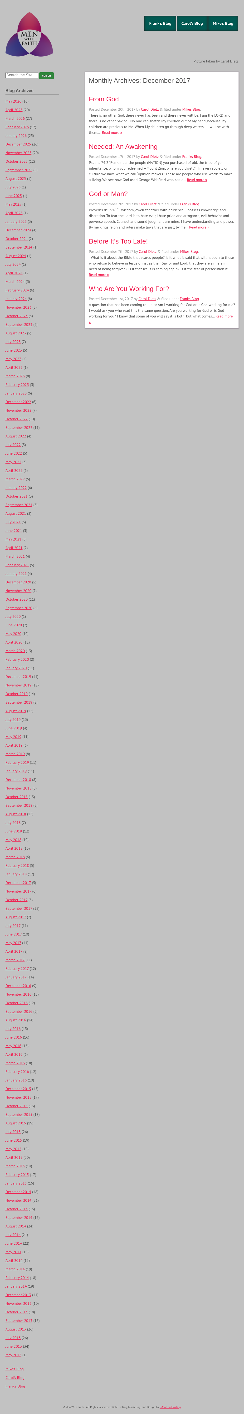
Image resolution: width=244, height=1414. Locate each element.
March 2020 (15, 650)
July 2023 (13, 341)
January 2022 (16, 487)
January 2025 (16, 221)
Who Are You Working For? (129, 288)
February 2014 (17, 1277)
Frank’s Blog (160, 23)
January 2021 (16, 573)
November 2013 (18, 1303)
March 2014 (15, 1269)
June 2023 (13, 350)
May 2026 (13, 101)
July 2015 (13, 1131)
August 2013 (15, 1329)
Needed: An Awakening (123, 146)
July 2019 (13, 719)
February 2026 (17, 127)
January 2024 (16, 298)
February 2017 (17, 968)
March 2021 (15, 556)
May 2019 (13, 736)
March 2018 (15, 856)
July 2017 (12, 925)
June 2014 (13, 1243)
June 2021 (13, 530)
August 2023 (15, 333)
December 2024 (18, 230)
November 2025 (18, 152)
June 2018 (13, 831)
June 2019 (13, 728)
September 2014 (18, 1217)
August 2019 (15, 710)
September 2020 (18, 607)
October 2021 (16, 496)
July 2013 (13, 1337)
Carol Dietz (150, 109)
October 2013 (16, 1312)
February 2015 (17, 1174)
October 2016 (16, 1002)
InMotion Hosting (170, 1407)
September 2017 (18, 908)
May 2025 (13, 204)
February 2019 (17, 762)
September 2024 (18, 247)
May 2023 (13, 358)
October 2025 (16, 161)
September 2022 (18, 427)
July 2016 (13, 1028)
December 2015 (18, 1088)
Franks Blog (191, 156)
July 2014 (13, 1234)
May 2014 (13, 1251)
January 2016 (16, 1080)
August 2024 (15, 255)
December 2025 (18, 144)
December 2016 (18, 985)
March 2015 (15, 1166)
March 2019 (15, 753)
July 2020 (13, 616)
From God (104, 99)
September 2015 (18, 1114)
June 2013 (13, 1346)
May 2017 (13, 942)
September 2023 (18, 324)
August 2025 (15, 178)
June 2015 (13, 1140)
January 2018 (16, 874)
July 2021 (13, 522)
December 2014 (18, 1191)
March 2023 (15, 376)
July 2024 (13, 264)
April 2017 (13, 951)
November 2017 (18, 891)
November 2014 (18, 1200)
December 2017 (18, 882)
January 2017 (16, 977)
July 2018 (13, 822)
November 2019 (18, 685)
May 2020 (13, 633)
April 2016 (14, 1054)
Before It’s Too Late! (118, 241)
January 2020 (16, 667)
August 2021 (15, 513)
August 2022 (15, 436)
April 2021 (14, 547)
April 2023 (14, 367)
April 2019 (14, 745)
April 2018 (14, 848)
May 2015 (13, 1148)
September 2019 (18, 702)
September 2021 (18, 504)
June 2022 (13, 453)
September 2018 (18, 805)
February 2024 (17, 290)
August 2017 (15, 917)
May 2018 (13, 839)
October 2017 (16, 899)
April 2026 (14, 109)
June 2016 (13, 1037)
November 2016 (18, 994)
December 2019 (18, 676)
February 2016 (17, 1071)
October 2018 (16, 796)
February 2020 (17, 659)
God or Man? (108, 194)
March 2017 (14, 959)
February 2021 (17, 564)
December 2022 (18, 401)
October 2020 (16, 599)
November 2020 (18, 590)
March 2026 (15, 118)
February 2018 (17, 865)
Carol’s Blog (192, 23)
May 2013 (13, 1354)
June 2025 (13, 195)
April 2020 (14, 642)
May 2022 (13, 461)
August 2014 (15, 1226)
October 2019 (16, 693)
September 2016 (18, 1011)
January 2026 (16, 135)
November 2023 (18, 307)
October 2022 (16, 418)
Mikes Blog (191, 109)
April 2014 (14, 1260)
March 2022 (15, 479)
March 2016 (15, 1062)
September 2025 (18, 169)
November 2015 (18, 1097)
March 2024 (15, 281)
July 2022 (13, 444)
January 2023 (16, 393)
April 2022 (14, 470)
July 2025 (13, 187)
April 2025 (14, 212)
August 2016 (15, 1020)
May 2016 (13, 1045)
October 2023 (16, 315)
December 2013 (18, 1294)
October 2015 (16, 1105)
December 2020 (18, 582)
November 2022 (18, 410)
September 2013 (18, 1320)
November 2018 (18, 788)
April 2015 (14, 1157)
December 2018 (18, 779)
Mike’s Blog (223, 23)
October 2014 (16, 1208)
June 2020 (13, 625)
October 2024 (16, 238)
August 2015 (15, 1123)
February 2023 (17, 384)
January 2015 (16, 1183)
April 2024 (14, 272)
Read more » (112, 132)
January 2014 (16, 1286)
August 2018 (15, 813)
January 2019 (16, 771)
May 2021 (13, 539)
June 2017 (13, 934)
